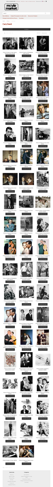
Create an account (32, 1)
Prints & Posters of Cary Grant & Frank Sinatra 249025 (42, 347)
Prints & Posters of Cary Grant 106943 (9, 143)
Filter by (26, 29)
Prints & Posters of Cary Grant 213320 (26, 256)
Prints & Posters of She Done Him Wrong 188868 (26, 393)
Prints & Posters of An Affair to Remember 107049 (42, 75)
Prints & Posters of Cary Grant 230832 (9, 234)
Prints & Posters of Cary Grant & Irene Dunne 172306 (26, 324)
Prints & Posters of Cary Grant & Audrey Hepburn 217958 (42, 256)
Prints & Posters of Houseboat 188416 (42, 393)
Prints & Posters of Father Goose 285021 (26, 461)
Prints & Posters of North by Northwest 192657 (43, 279)
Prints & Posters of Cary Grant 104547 (9, 211)
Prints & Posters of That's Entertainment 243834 (9, 369)
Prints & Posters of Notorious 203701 (42, 166)
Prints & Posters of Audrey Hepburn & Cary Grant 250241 (9, 347)
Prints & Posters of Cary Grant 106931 (42, 143)
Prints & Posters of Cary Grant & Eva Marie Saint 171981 (42, 324)
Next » (12, 33)
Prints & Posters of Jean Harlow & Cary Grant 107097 (42, 53)
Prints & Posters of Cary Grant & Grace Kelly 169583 (42, 416)
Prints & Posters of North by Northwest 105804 (43, 188)
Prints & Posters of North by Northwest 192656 (10, 301)
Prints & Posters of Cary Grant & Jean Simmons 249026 (26, 347)
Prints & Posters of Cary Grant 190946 (9, 438)
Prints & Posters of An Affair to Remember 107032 (26, 98)
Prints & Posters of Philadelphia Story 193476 (10, 279)
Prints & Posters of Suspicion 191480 (26, 234)
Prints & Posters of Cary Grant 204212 (42, 121)
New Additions (6, 15)
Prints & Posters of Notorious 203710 (26, 166)
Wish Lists (23, 1)
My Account (18, 1)
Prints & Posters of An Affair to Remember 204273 (42, 98)
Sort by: (39, 33)
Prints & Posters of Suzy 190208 (10, 460)
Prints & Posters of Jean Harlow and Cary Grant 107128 (10, 53)
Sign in (26, 1)
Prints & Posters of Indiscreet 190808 (26, 438)
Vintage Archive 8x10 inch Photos (10, 18)
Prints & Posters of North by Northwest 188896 (43, 369)
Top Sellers (21, 18)
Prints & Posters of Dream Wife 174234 (26, 416)
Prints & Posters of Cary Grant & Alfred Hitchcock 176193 (10, 416)
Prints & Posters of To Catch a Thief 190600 (42, 438)
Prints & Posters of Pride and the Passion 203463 (26, 188)
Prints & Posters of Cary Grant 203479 (9, 188)
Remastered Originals (32, 15)
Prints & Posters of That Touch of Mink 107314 (26, 75)
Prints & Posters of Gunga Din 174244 (9, 393)
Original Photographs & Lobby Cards (18, 15)
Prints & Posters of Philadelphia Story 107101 (26, 53)
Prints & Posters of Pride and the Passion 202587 (43, 211)
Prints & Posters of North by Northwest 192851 (26, 279)
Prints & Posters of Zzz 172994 (42, 300)
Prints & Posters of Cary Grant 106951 (26, 121)
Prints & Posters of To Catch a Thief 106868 (9, 121)
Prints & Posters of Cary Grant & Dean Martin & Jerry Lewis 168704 (26, 370)
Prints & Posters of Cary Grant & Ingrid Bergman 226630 (10, 256)
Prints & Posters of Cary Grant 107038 (9, 98)
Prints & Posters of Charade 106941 (26, 143)
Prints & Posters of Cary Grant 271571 (9, 324)
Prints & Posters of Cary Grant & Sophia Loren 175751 (42, 234)
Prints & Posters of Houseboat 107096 (9, 75)
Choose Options (10, 55)
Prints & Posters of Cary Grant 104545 (26, 211)
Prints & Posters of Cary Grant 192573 (26, 301)
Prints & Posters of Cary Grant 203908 (9, 166)
